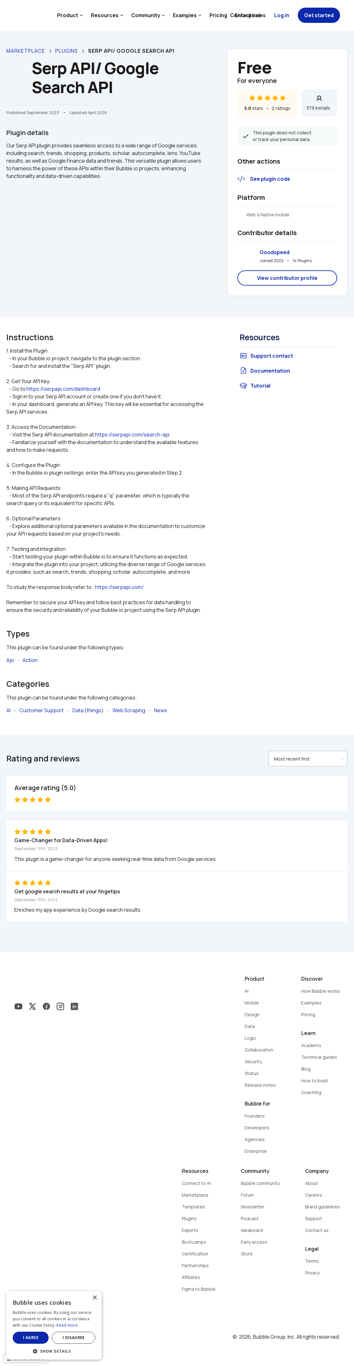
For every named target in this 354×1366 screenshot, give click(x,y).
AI (8, 710)
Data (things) (88, 710)
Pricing (218, 15)
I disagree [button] (74, 1337)
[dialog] (54, 1325)
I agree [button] (30, 1337)
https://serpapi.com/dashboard (63, 388)
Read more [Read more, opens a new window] (67, 1325)
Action (30, 660)
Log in (281, 15)
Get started (319, 15)
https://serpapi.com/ (119, 587)
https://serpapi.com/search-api (132, 434)
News (160, 710)
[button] (54, 1350)
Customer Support (41, 710)
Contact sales (248, 15)
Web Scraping (128, 710)
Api (10, 660)
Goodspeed (274, 252)
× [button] (94, 1297)
